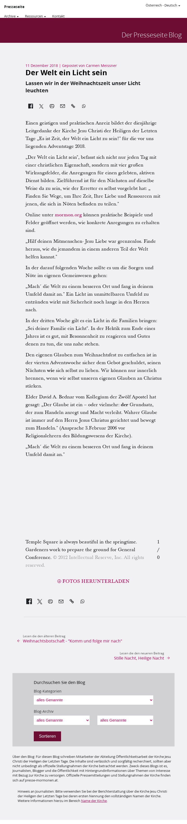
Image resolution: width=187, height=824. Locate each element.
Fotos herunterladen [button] (96, 581)
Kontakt (58, 16)
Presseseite (14, 7)
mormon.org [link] (68, 215)
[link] (29, 601)
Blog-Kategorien (48, 691)
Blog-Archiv (44, 711)
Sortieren (47, 736)
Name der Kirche (94, 800)
